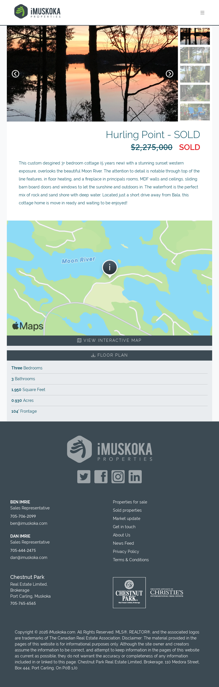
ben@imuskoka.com (28, 523)
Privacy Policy (126, 551)
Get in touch (124, 526)
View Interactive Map (109, 340)
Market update (126, 518)
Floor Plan (109, 355)
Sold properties (127, 510)
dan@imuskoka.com (28, 557)
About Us (121, 535)
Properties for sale (130, 502)
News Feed (123, 543)
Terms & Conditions (131, 560)
